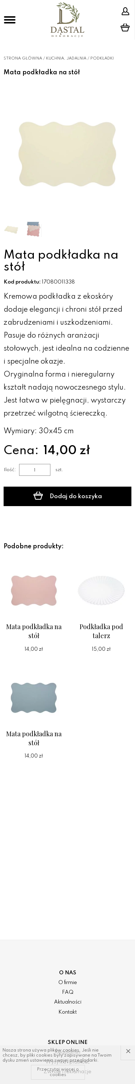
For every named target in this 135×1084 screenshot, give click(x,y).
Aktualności (67, 1002)
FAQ (67, 992)
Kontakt (67, 1012)
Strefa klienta (125, 11)
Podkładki (102, 58)
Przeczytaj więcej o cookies (58, 1072)
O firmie (67, 982)
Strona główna (23, 58)
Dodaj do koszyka (67, 495)
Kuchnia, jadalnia (66, 58)
